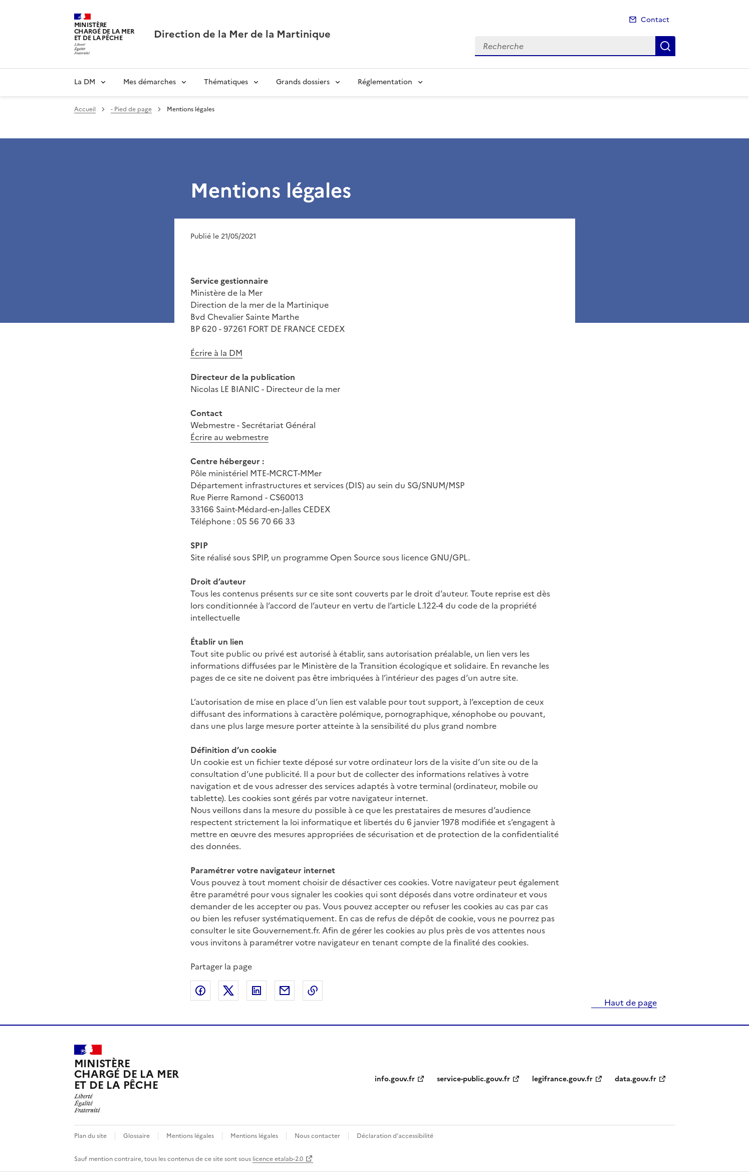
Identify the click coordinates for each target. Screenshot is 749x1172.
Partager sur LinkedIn (256, 991)
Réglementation (385, 82)
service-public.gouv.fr (473, 1079)
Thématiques (226, 82)
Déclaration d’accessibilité (395, 1135)
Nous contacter (317, 1135)
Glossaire (136, 1135)
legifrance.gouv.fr (562, 1079)
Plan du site (90, 1135)
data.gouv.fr (635, 1079)
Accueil (85, 109)
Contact (655, 20)
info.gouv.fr (395, 1079)
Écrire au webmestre (229, 437)
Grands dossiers (303, 82)
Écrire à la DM (216, 353)
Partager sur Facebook (200, 991)
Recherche (665, 46)
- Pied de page (131, 109)
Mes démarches (149, 82)
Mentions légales (190, 1135)
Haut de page (629, 1003)
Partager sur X (228, 991)
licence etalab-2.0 (278, 1158)
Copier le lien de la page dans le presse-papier (313, 991)
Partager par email (285, 991)
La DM (84, 82)
